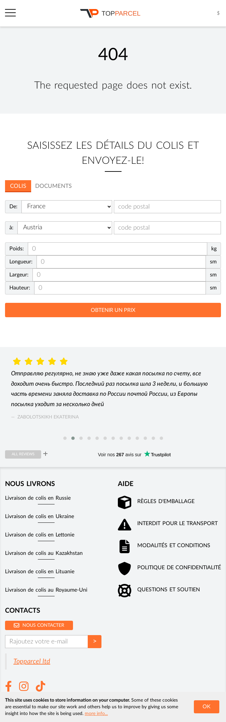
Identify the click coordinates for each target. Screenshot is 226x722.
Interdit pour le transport (177, 523)
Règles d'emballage (165, 501)
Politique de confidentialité (179, 567)
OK (207, 706)
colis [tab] (18, 186)
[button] (65, 438)
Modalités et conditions (173, 545)
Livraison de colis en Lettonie (39, 534)
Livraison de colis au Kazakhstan (44, 553)
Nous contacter (39, 625)
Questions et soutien (168, 589)
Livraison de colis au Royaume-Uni (46, 590)
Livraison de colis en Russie (38, 498)
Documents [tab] (53, 186)
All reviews (23, 454)
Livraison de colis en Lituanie (39, 571)
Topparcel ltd (31, 661)
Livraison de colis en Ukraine (39, 516)
